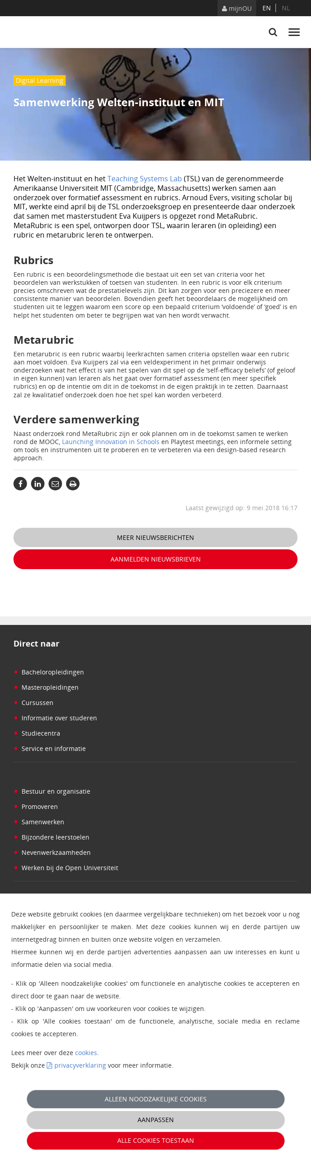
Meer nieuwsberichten (155, 537)
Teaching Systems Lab (144, 179)
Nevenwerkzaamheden (52, 852)
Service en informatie (49, 748)
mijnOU (237, 8)
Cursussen (33, 702)
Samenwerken (38, 822)
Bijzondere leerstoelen (51, 837)
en (266, 8)
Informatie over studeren (55, 718)
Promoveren (35, 806)
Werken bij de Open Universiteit (65, 867)
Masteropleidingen (46, 687)
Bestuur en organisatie (51, 791)
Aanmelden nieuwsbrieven (156, 559)
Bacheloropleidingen (48, 672)
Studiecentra (36, 733)
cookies (86, 1052)
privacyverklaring (80, 1065)
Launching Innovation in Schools (111, 441)
